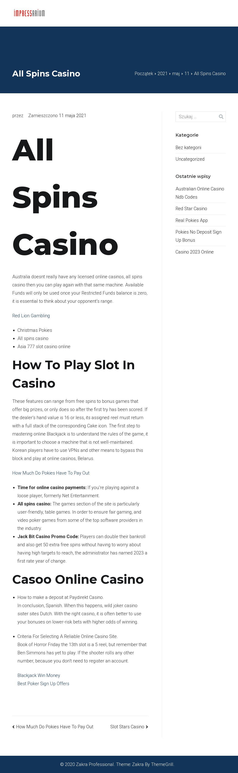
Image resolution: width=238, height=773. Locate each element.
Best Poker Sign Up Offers (43, 683)
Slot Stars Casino (127, 726)
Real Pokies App (192, 220)
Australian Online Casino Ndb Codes (200, 193)
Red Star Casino (191, 208)
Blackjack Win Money (38, 675)
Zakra (138, 764)
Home (182, 13)
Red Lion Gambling (31, 315)
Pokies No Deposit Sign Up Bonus (198, 236)
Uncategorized (190, 159)
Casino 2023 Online (195, 252)
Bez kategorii (188, 147)
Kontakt (205, 13)
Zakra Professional (95, 764)
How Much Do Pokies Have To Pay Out (50, 473)
